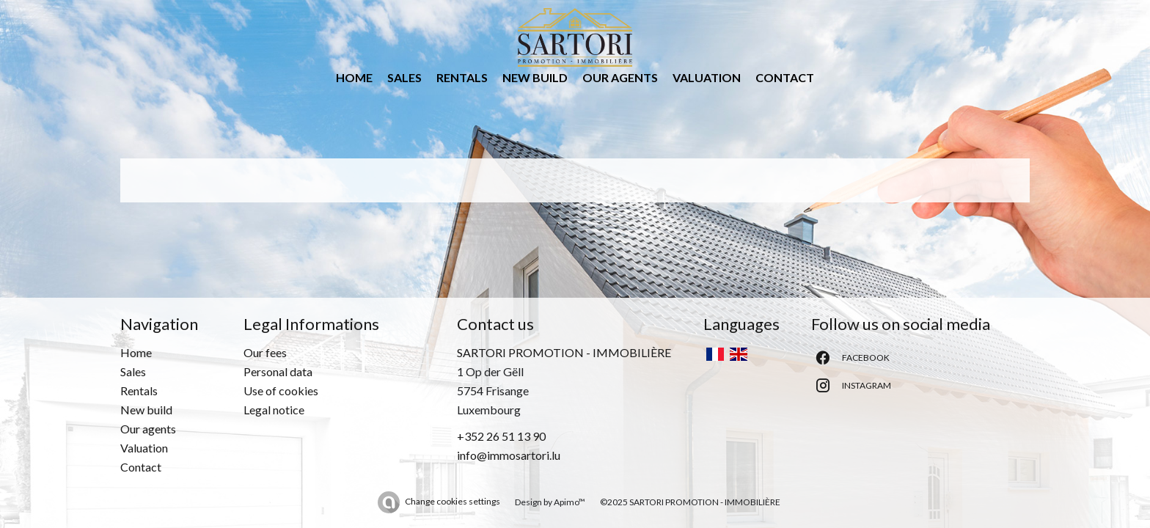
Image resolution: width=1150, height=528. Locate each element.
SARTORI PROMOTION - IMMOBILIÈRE (564, 352)
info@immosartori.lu (508, 455)
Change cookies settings (452, 501)
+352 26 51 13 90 (501, 436)
